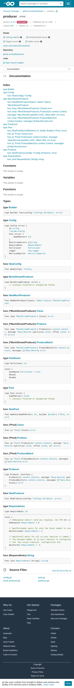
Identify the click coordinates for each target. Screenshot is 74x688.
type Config (8, 92)
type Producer (9, 150)
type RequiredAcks (12, 156)
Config (38, 213)
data (20, 332)
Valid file (12, 37)
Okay (68, 683)
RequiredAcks (34, 245)
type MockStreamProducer (15, 99)
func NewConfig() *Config (19, 96)
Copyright (38, 664)
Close (40, 311)
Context (47, 443)
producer (51, 11)
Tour (29, 614)
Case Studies (8, 614)
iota (38, 372)
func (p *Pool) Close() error (20, 134)
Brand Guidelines (10, 650)
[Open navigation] (68, 3)
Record (27, 332)
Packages (56, 605)
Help (29, 623)
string (15, 228)
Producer (49, 213)
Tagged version (12, 41)
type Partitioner (10, 124)
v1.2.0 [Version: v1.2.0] (9, 22)
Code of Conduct (10, 655)
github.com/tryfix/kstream (33, 11)
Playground (31, 610)
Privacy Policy (37, 672)
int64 (63, 332)
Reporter (41, 254)
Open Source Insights (13, 63)
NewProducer (16, 493)
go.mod (13, 37)
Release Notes (9, 646)
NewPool (14, 409)
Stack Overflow (33, 618)
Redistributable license (38, 37)
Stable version (33, 41)
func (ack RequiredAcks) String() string (25, 159)
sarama (13, 231)
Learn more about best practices (16, 46)
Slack (53, 642)
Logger (35, 251)
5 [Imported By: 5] (39, 26)
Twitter (53, 633)
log (29, 251)
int (29, 237)
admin (40, 301)
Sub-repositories (57, 614)
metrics (32, 254)
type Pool (7, 127)
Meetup (54, 650)
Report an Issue (37, 676)
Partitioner (34, 248)
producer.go (43, 581)
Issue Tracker (8, 642)
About (6, 628)
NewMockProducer (19, 295)
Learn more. (48, 684)
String (30, 555)
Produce (41, 324)
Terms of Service (37, 668)
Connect (55, 628)
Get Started (33, 605)
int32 (47, 332)
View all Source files (60, 571)
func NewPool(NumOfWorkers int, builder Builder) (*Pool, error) (37, 131)
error (59, 213)
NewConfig (15, 264)
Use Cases (7, 610)
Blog (5, 638)
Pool (11, 388)
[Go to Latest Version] (22, 22)
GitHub (53, 638)
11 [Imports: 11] (24, 26)
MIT (12, 26)
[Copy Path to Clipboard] (57, 11)
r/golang (54, 646)
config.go (7, 577)
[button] (4, 37)
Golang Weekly (57, 655)
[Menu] (37, 69)
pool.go (41, 577)
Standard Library (57, 610)
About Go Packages (59, 618)
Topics (47, 301)
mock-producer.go (11, 581)
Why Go (7, 605)
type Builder (8, 89)
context (56, 329)
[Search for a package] (39, 3)
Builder (13, 207)
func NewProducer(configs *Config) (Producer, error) (32, 153)
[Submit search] (61, 3)
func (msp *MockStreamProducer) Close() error (29, 108)
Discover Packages (11, 11)
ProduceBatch (45, 342)
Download (7, 633)
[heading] (11, 4)
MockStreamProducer (21, 276)
